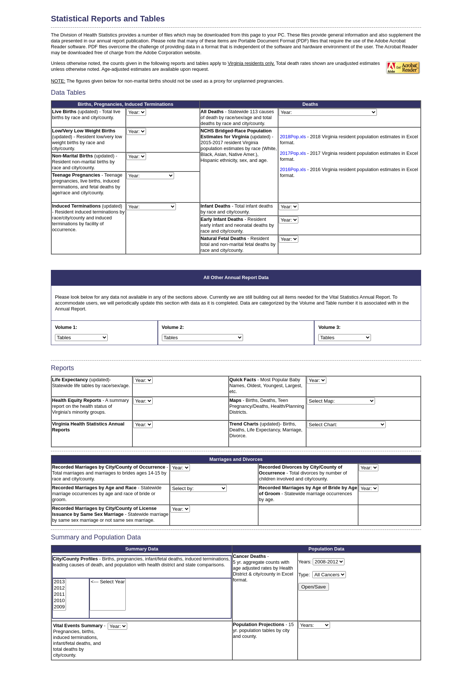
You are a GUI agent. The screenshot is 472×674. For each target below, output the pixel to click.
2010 (59, 601)
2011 (59, 594)
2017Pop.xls (293, 153)
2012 (59, 588)
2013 (59, 582)
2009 (59, 607)
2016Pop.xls (293, 169)
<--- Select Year (107, 582)
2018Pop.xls (293, 136)
